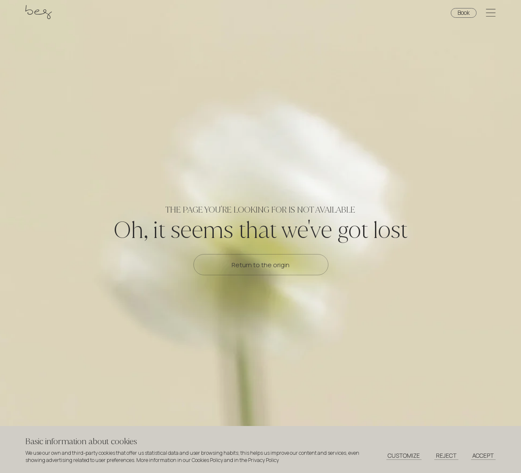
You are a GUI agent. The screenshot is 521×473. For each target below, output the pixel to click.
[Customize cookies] (404, 456)
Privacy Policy (263, 460)
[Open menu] (491, 14)
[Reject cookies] (446, 456)
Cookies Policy (207, 460)
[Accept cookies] (483, 456)
